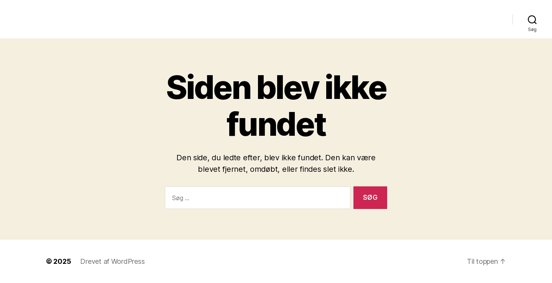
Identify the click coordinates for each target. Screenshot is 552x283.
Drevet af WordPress (112, 261)
